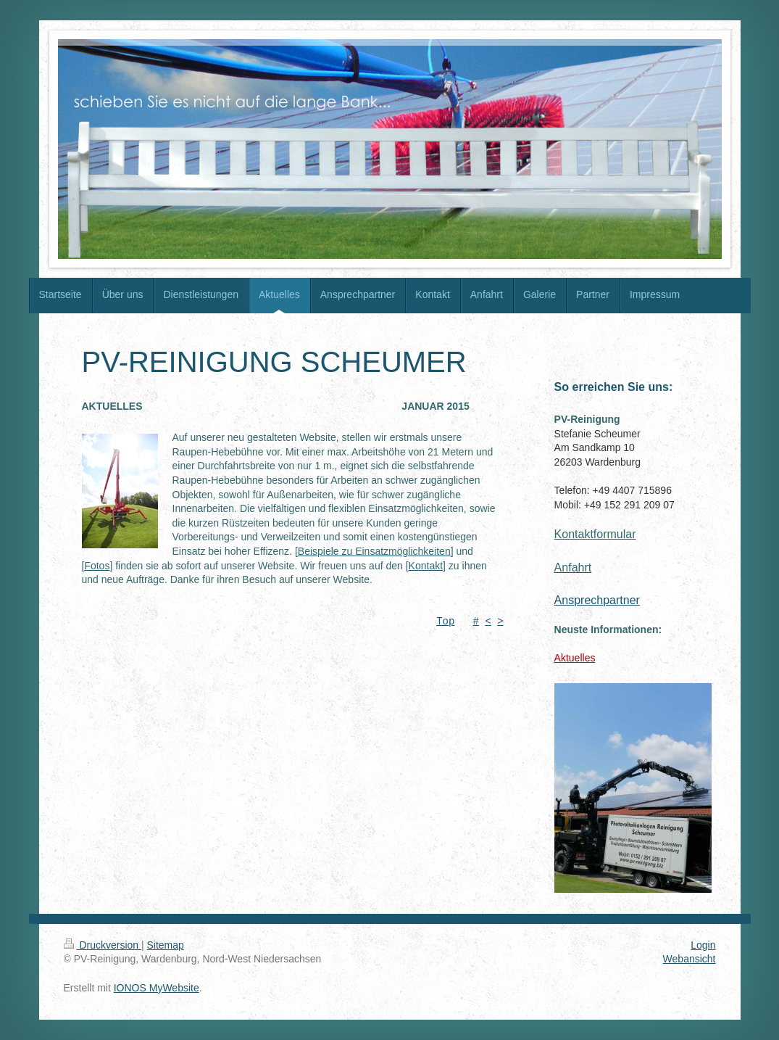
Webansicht (689, 959)
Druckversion (102, 945)
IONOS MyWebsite (156, 988)
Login (703, 945)
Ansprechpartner (597, 600)
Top (445, 622)
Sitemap (165, 945)
